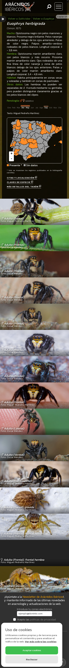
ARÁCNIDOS (17, 7)
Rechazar (32, 659)
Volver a (19, 19)
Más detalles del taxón (24, 186)
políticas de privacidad (43, 619)
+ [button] (11, 153)
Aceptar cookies (32, 650)
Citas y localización (22, 177)
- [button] (11, 158)
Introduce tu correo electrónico (34, 609)
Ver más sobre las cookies (40, 641)
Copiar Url (62, 16)
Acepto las (36, 619)
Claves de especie (20, 182)
